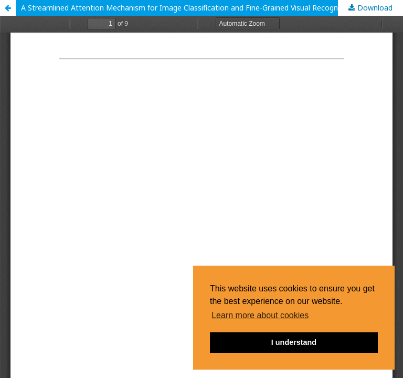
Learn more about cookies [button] (260, 315)
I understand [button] (293, 342)
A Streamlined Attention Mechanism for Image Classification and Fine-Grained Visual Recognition (187, 8)
